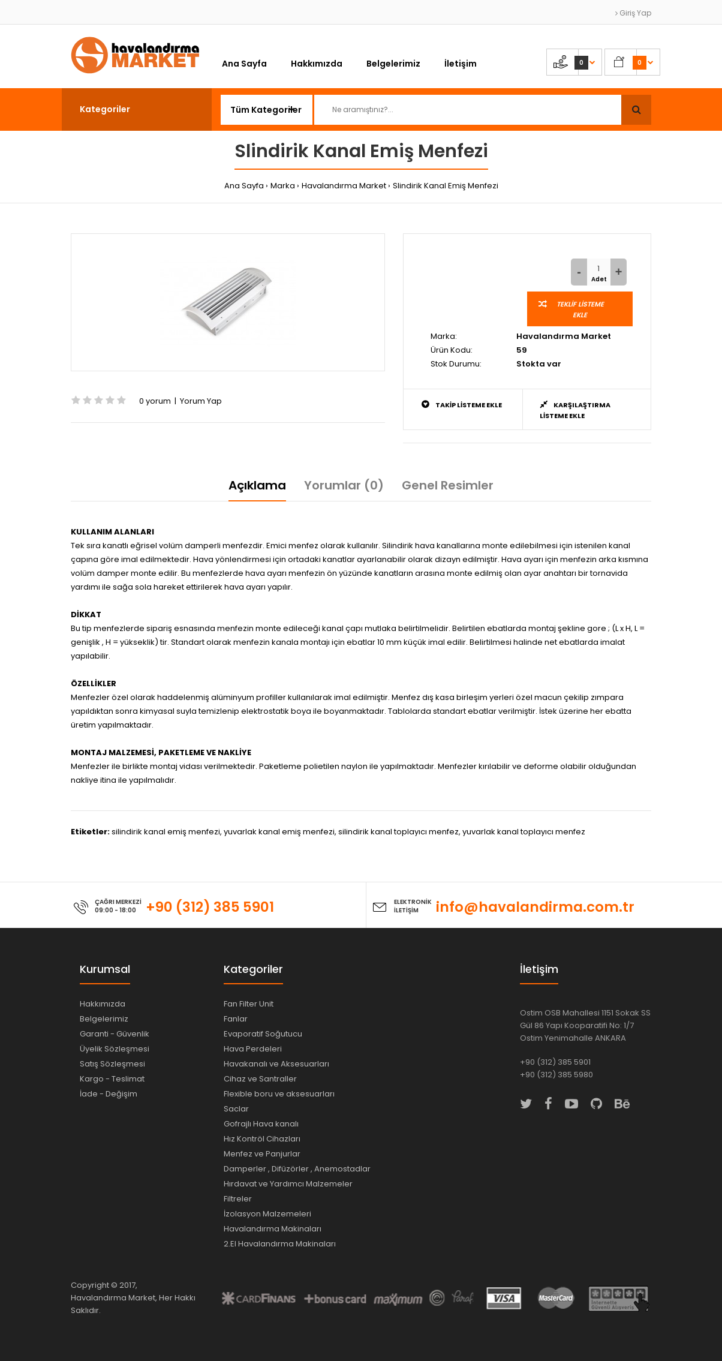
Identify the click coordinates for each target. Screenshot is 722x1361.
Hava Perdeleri (253, 1048)
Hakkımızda (102, 1004)
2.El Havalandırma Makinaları (280, 1243)
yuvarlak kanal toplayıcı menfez (523, 831)
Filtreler (238, 1198)
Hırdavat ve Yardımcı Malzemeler (288, 1183)
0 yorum (155, 401)
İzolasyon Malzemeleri (267, 1213)
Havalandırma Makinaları (272, 1228)
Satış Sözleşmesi (112, 1063)
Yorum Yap (201, 401)
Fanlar (236, 1018)
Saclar (236, 1108)
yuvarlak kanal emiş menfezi (279, 831)
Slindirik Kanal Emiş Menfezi (445, 185)
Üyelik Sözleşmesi (114, 1048)
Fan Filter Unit (248, 1004)
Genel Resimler (448, 485)
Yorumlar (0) (344, 485)
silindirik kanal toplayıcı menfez (398, 831)
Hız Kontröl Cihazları (262, 1138)
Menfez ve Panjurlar (262, 1153)
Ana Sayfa (244, 185)
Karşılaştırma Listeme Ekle (575, 409)
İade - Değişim (108, 1093)
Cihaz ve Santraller (260, 1078)
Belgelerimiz (104, 1018)
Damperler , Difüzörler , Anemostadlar (297, 1168)
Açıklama (257, 485)
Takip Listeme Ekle (462, 404)
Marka (282, 185)
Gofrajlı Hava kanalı (261, 1123)
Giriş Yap (633, 13)
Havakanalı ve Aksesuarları (276, 1063)
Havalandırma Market (344, 185)
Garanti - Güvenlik (114, 1033)
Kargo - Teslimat (112, 1078)
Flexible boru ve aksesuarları (279, 1093)
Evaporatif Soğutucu (263, 1033)
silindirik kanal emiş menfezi (166, 831)
